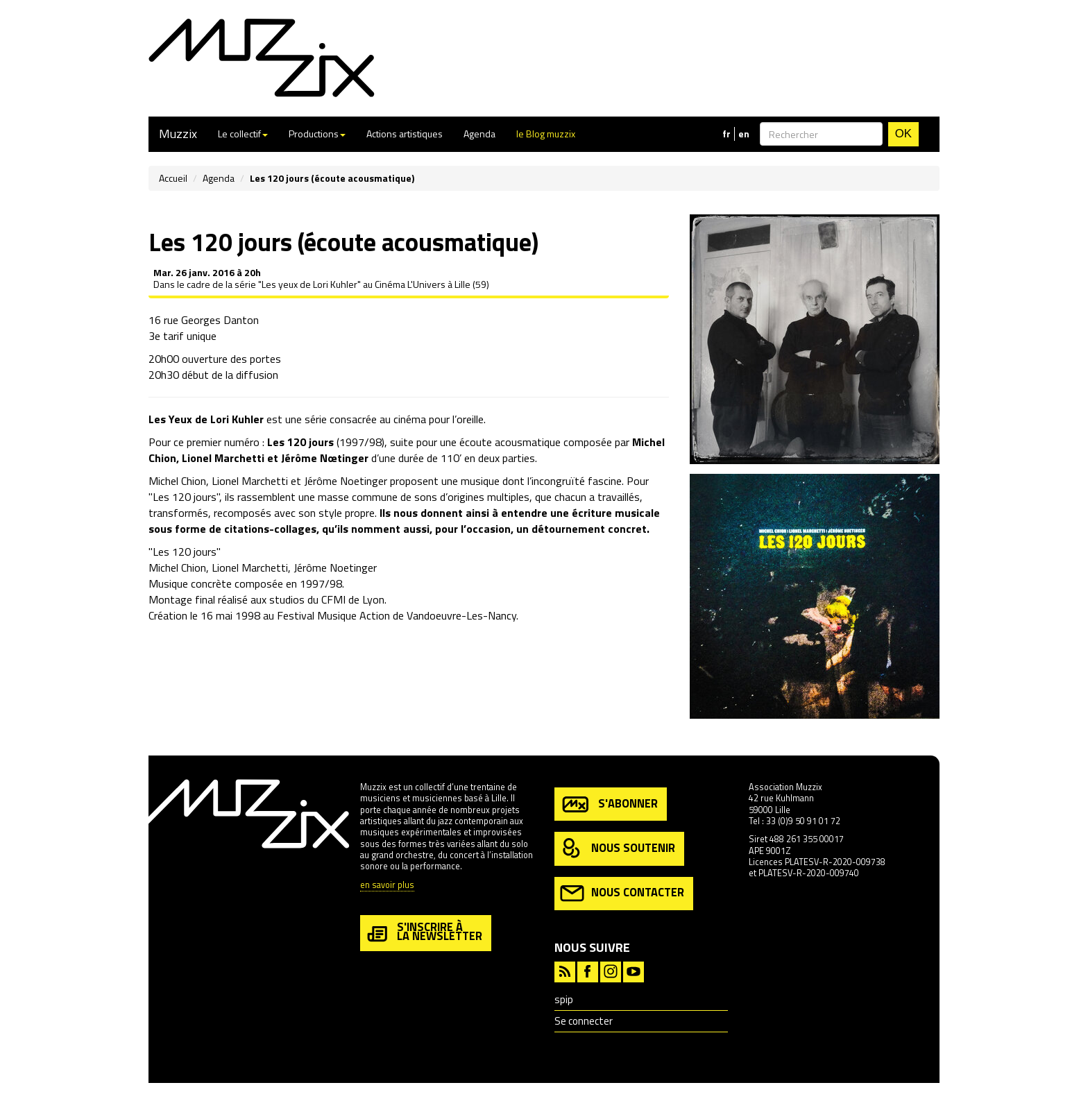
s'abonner (609, 804)
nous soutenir (617, 849)
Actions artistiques (404, 133)
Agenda (479, 133)
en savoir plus (387, 885)
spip (563, 999)
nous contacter (622, 893)
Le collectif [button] (243, 133)
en (743, 134)
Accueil (173, 178)
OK (903, 133)
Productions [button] (317, 133)
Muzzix (178, 133)
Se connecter (583, 1021)
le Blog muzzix (545, 133)
